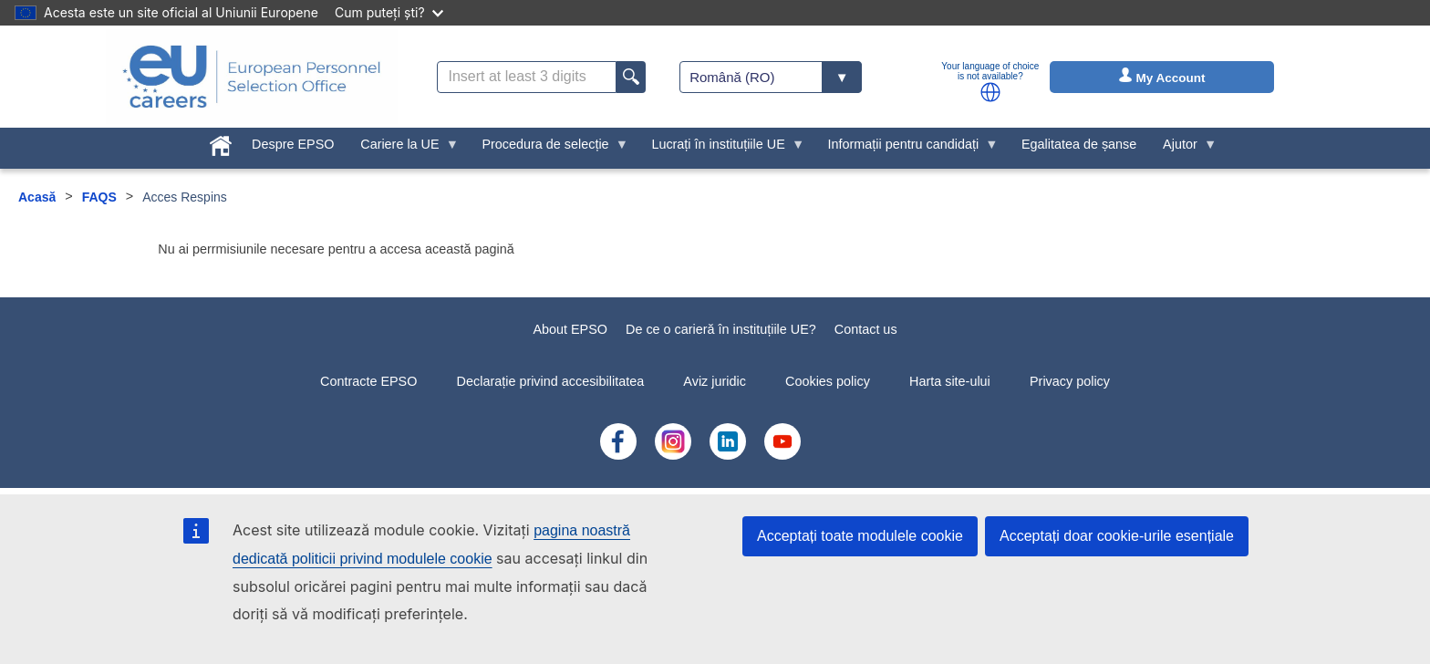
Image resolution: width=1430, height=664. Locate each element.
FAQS (99, 197)
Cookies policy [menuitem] (827, 381)
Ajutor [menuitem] (1184, 149)
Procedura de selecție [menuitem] (548, 149)
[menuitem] (221, 142)
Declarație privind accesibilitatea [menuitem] (551, 381)
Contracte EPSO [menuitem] (368, 381)
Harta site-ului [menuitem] (949, 381)
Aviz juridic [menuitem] (714, 381)
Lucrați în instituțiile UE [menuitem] (721, 149)
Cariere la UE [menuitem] (403, 149)
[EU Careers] (252, 76)
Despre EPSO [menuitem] (293, 144)
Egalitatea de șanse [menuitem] (1078, 144)
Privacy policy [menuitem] (1070, 381)
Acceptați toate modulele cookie (860, 536)
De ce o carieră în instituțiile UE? (721, 329)
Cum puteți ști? (389, 12)
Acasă (37, 197)
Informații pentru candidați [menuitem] (906, 149)
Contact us (865, 329)
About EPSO (570, 329)
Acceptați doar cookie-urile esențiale (1117, 536)
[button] (990, 92)
